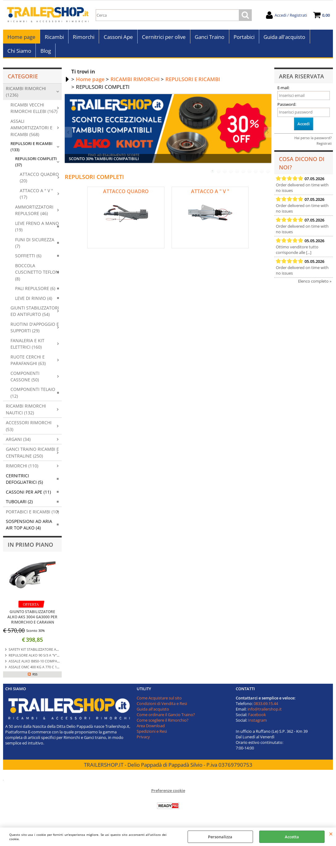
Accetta (292, 837)
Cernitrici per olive (163, 37)
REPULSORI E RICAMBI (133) (31, 150)
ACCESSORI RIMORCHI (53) (29, 429)
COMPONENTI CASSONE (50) (24, 380)
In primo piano (30, 548)
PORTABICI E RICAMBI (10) (32, 515)
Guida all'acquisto (283, 37)
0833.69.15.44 (266, 707)
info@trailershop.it (264, 712)
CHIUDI (331, 834)
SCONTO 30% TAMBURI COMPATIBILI (104, 162)
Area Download (151, 729)
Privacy (143, 740)
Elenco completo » (314, 284)
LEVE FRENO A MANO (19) (37, 230)
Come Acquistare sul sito (159, 701)
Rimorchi (83, 37)
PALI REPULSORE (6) (35, 292)
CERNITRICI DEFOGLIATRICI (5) (24, 482)
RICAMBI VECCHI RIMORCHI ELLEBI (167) (33, 111)
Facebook (257, 718)
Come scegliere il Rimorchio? (163, 723)
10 (268, 174)
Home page (21, 37)
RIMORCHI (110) (22, 469)
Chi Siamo (19, 53)
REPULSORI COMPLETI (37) (36, 165)
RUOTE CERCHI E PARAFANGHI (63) (28, 363)
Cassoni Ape (117, 37)
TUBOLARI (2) (19, 505)
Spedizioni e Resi (152, 734)
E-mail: (283, 91)
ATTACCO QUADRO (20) (39, 181)
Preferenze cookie (168, 794)
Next (267, 135)
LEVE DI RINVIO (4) (33, 302)
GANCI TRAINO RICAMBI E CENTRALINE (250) (32, 456)
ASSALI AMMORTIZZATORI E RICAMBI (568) (31, 131)
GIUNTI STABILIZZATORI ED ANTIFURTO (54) (34, 314)
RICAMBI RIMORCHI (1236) (26, 95)
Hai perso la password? (313, 141)
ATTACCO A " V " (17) (36, 197)
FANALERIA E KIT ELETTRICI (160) (27, 347)
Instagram (257, 723)
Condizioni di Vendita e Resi (162, 707)
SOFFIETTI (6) (28, 259)
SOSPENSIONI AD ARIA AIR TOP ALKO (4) (29, 528)
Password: (286, 108)
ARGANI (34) (18, 443)
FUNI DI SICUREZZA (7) (34, 246)
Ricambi (54, 37)
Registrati (324, 147)
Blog (45, 53)
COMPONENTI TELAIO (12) (32, 396)
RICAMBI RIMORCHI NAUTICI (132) (26, 412)
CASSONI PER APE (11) (28, 495)
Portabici (243, 37)
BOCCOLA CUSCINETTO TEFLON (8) (37, 275)
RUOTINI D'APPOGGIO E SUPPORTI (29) (34, 331)
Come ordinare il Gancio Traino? (166, 718)
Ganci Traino (209, 37)
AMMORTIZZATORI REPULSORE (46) (34, 213)
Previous (69, 135)
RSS (34, 677)
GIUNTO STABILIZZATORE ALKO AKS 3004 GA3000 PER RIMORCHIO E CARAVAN (32, 620)
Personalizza (220, 837)
